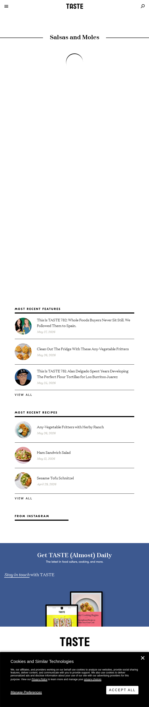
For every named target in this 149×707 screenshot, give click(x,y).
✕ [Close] (142, 658)
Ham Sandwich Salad (54, 452)
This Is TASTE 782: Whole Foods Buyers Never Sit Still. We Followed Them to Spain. (83, 322)
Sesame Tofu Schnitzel (55, 477)
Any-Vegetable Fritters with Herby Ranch (70, 426)
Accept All (122, 690)
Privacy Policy (39, 679)
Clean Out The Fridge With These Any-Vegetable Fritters (83, 348)
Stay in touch (17, 574)
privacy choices (92, 679)
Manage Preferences (26, 692)
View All (23, 395)
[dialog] (74, 679)
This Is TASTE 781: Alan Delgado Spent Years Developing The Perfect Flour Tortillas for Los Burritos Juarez (83, 373)
